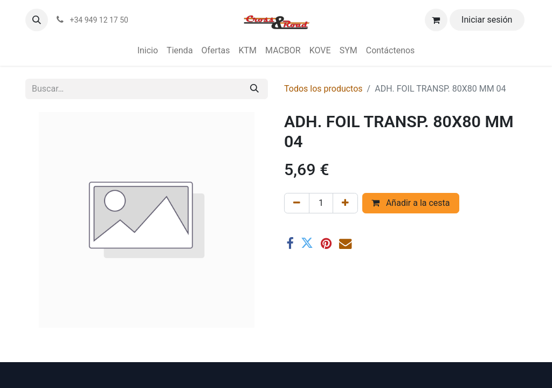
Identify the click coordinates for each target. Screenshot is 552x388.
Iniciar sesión (486, 20)
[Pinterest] (326, 243)
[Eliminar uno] (296, 203)
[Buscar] (254, 89)
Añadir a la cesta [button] (410, 203)
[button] (36, 20)
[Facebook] (289, 243)
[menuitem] (147, 50)
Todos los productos (323, 89)
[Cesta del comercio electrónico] (436, 20)
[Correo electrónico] (345, 243)
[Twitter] (307, 243)
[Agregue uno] (345, 203)
